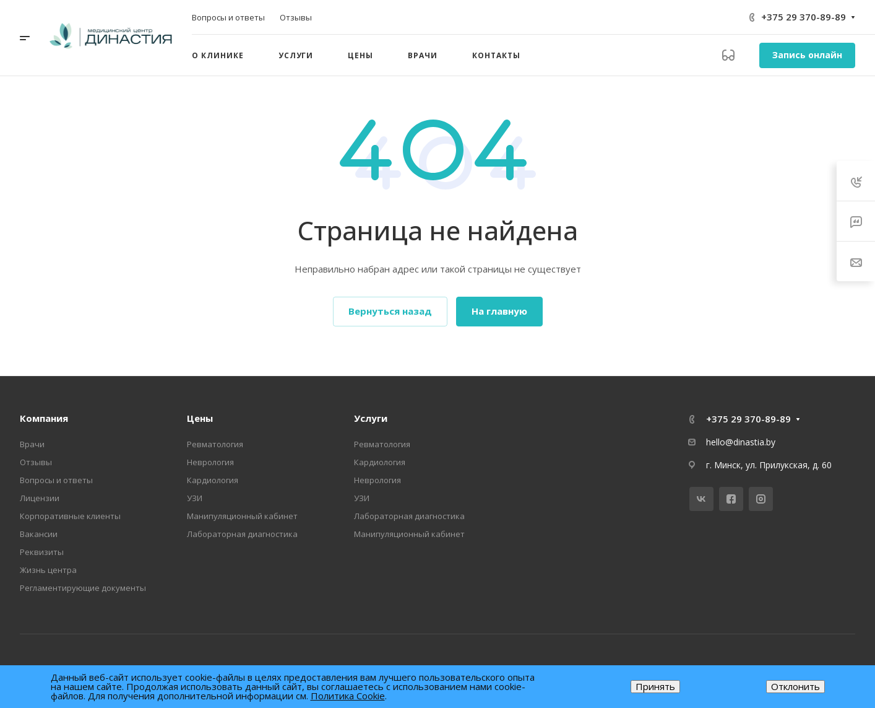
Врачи (32, 444)
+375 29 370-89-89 (803, 17)
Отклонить (795, 686)
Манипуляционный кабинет (242, 516)
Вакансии (39, 534)
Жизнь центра (48, 569)
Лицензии (39, 498)
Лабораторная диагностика (242, 534)
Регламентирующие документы (83, 587)
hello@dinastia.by (740, 442)
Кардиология (212, 480)
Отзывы (36, 462)
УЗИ (194, 498)
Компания (44, 418)
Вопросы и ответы (56, 480)
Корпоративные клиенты (70, 516)
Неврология (210, 462)
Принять (655, 686)
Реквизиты (42, 551)
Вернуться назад (390, 311)
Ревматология (215, 444)
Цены (200, 418)
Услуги (370, 418)
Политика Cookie (348, 695)
